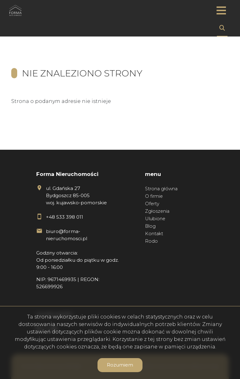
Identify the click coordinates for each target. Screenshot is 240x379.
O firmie (154, 196)
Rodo (151, 241)
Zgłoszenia (157, 211)
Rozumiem (120, 365)
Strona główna (161, 189)
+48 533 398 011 (64, 217)
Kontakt (154, 233)
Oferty (152, 204)
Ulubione (155, 218)
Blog (150, 226)
